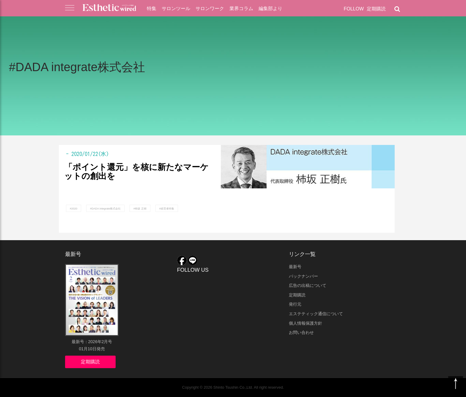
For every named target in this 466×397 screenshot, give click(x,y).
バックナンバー (303, 276)
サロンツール (176, 8)
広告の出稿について (307, 285)
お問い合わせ (301, 332)
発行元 (295, 304)
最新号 (295, 266)
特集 (151, 8)
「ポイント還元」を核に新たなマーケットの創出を (136, 172)
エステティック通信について (316, 313)
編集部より (270, 8)
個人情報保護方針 (305, 323)
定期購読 (376, 8)
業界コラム (241, 8)
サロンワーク (210, 8)
